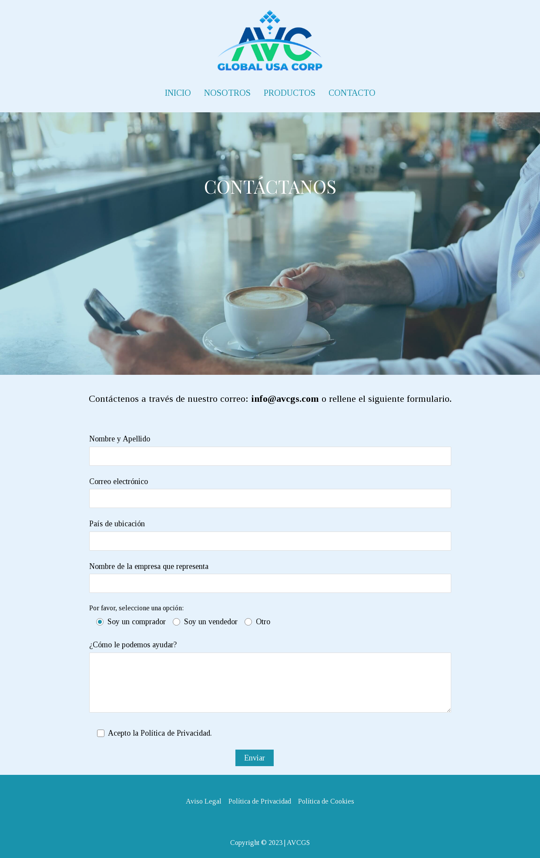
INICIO (178, 92)
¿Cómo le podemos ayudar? (270, 678)
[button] (14, 13)
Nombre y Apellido (270, 449)
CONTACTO (352, 92)
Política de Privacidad (259, 801)
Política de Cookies (326, 801)
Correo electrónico (270, 492)
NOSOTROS (227, 92)
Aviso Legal (203, 801)
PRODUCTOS (289, 92)
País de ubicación (270, 534)
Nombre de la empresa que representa (270, 577)
